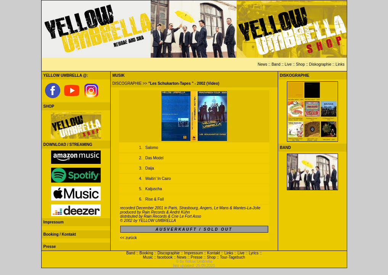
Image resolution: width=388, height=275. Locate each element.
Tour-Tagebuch (232, 257)
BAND (285, 148)
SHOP (48, 106)
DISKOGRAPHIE (294, 75)
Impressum (53, 222)
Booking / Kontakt (59, 234)
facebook (165, 257)
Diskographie (320, 64)
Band (276, 64)
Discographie (169, 253)
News (262, 64)
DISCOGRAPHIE (127, 83)
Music (148, 257)
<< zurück (128, 238)
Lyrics (254, 253)
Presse (49, 246)
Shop (300, 64)
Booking (146, 253)
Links (340, 64)
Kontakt (213, 253)
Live (288, 64)
